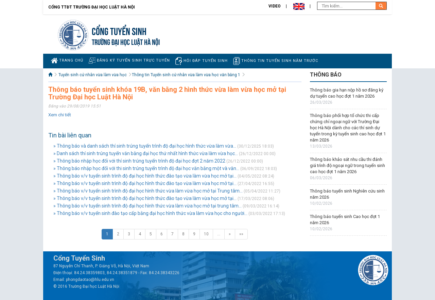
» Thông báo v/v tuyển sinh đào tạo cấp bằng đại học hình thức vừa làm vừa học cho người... (150, 213)
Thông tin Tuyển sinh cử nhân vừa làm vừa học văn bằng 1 (186, 74)
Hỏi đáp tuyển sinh (201, 61)
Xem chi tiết (59, 114)
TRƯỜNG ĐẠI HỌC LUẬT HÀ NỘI (126, 41)
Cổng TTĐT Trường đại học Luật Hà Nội (91, 7)
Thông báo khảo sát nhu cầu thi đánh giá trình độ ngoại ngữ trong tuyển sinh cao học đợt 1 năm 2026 (347, 165)
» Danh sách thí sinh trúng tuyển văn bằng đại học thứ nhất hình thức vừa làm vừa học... (145, 153)
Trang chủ (67, 60)
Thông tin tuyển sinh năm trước (275, 61)
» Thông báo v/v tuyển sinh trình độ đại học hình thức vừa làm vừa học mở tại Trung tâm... (148, 191)
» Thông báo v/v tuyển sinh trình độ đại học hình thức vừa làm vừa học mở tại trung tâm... (147, 206)
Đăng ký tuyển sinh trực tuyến (129, 60)
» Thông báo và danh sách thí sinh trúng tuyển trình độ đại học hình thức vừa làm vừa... (144, 146)
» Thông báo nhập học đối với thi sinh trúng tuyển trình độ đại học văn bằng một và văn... (146, 168)
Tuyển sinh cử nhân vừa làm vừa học (92, 74)
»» (241, 234)
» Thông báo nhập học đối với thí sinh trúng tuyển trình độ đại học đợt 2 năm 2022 (139, 161)
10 (206, 234)
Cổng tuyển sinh (119, 30)
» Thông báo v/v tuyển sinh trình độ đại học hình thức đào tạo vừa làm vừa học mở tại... (145, 176)
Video (274, 6)
